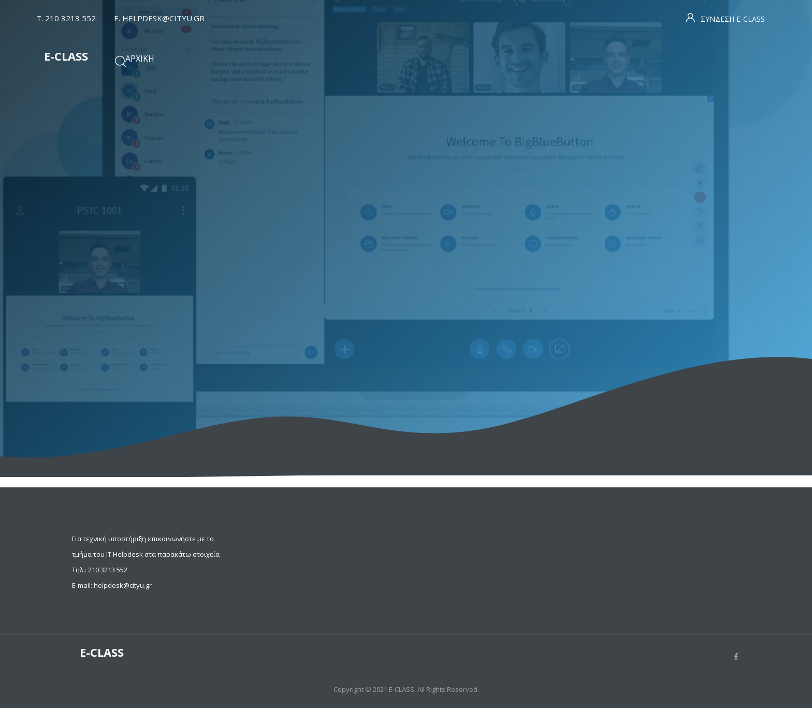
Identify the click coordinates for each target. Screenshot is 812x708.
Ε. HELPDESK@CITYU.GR (159, 18)
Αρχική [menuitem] (139, 58)
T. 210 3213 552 (66, 18)
